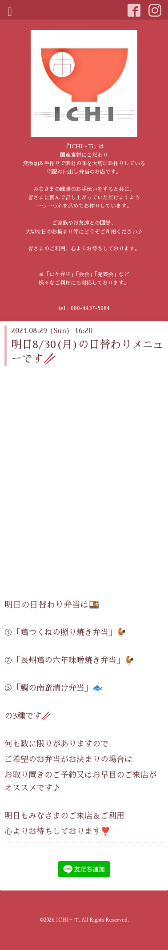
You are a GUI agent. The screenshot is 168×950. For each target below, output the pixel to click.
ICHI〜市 (67, 920)
